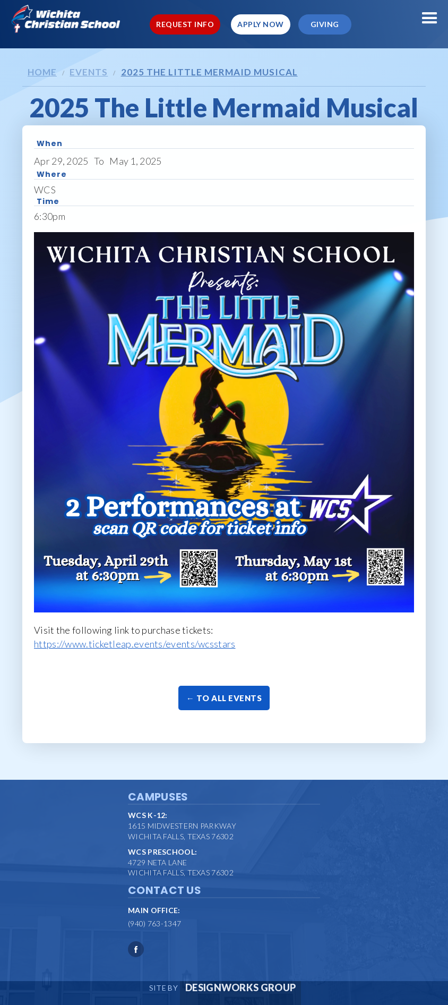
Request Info (185, 24)
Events (89, 72)
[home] (68, 19)
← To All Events (224, 698)
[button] (429, 18)
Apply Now (260, 24)
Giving (325, 24)
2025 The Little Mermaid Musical (209, 72)
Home (42, 72)
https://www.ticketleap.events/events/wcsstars (135, 644)
